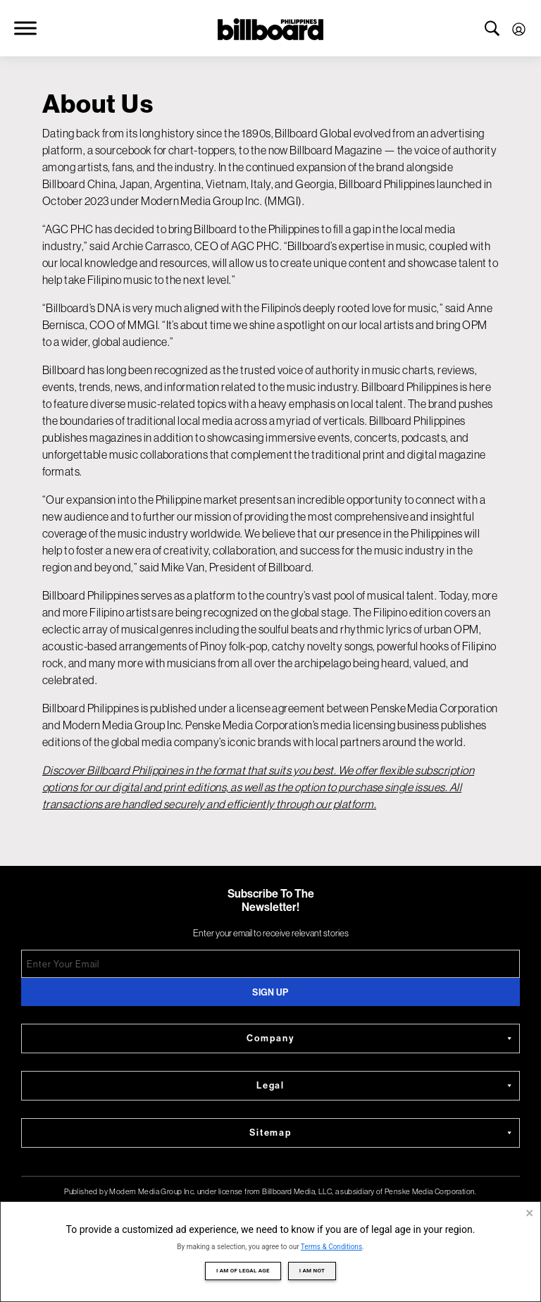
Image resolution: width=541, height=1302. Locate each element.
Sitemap (382, 1133)
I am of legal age (243, 1270)
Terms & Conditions (331, 1247)
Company (381, 1038)
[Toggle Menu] (25, 28)
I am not (312, 1270)
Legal (385, 1086)
